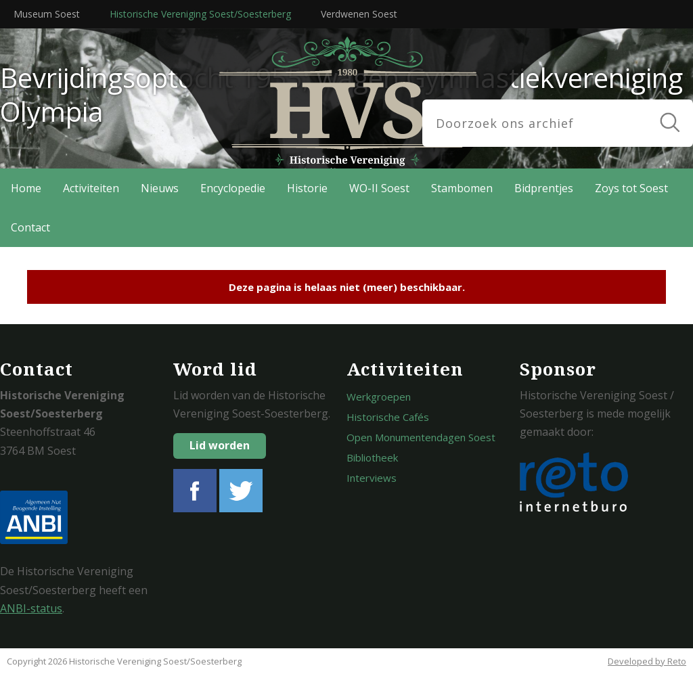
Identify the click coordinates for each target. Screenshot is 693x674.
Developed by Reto (647, 661)
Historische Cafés (387, 417)
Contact (30, 227)
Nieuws (160, 188)
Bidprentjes (543, 188)
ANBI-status (31, 608)
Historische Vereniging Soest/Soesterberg (200, 13)
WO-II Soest (379, 188)
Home (26, 188)
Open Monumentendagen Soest (420, 437)
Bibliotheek (372, 457)
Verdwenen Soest (359, 13)
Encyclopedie (232, 188)
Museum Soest (47, 13)
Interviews (371, 478)
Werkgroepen (378, 396)
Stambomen (462, 188)
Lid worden (219, 445)
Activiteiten (91, 188)
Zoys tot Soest (631, 188)
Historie (307, 188)
